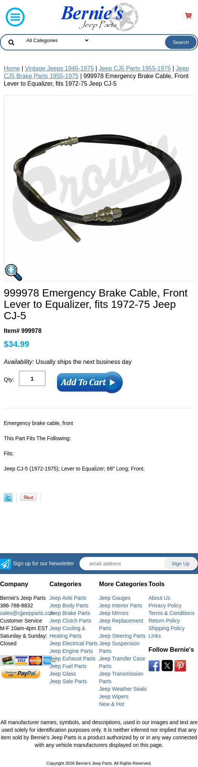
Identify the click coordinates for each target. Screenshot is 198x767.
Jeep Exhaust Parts (72, 659)
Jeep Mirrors (114, 613)
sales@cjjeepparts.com (27, 613)
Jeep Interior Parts (120, 605)
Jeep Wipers (114, 696)
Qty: (9, 379)
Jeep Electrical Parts (74, 643)
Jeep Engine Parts (71, 651)
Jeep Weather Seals (123, 689)
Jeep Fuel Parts (68, 666)
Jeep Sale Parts (68, 681)
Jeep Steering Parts (122, 636)
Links (154, 636)
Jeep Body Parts (69, 605)
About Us (159, 598)
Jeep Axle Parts (68, 598)
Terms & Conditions (171, 613)
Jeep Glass (63, 674)
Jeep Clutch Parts (71, 621)
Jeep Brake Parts (70, 613)
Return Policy (164, 621)
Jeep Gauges (115, 598)
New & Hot (112, 704)
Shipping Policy (166, 628)
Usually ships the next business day (68, 362)
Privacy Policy (164, 605)
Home (12, 68)
